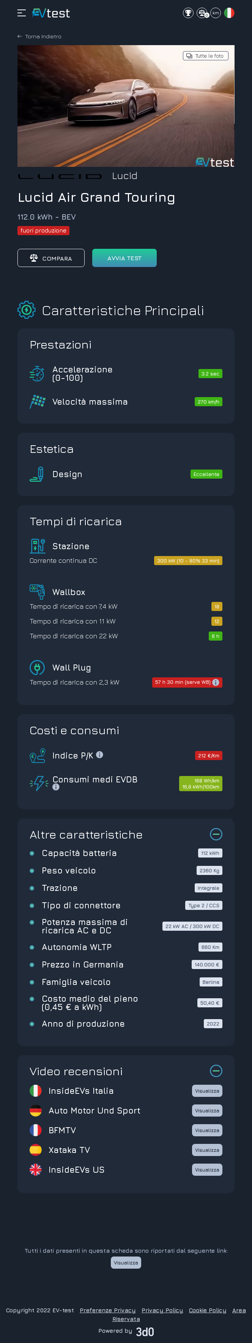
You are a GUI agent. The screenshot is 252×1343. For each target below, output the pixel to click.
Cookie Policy (208, 1310)
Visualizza (207, 1091)
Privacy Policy (162, 1310)
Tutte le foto (209, 55)
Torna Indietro (43, 36)
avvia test (124, 257)
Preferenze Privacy (108, 1310)
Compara (51, 258)
